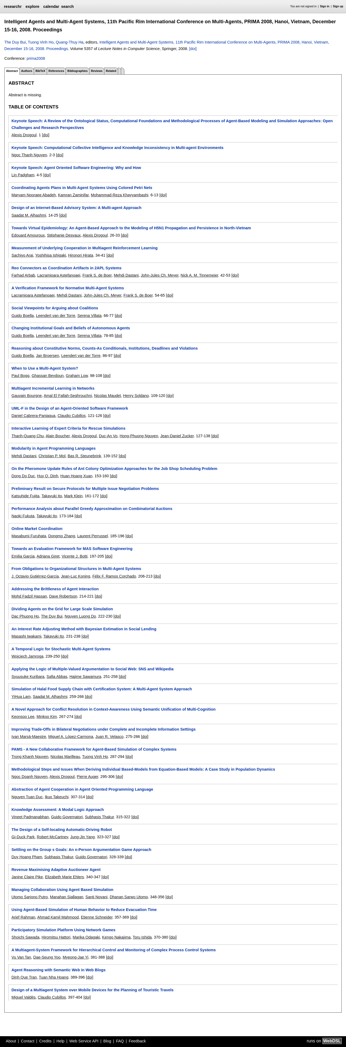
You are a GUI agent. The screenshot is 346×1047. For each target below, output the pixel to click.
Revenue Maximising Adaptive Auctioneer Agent (55, 869)
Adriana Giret (47, 556)
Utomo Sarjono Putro (29, 897)
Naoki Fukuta (22, 516)
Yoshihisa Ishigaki (50, 255)
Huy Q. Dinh (47, 476)
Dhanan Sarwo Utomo (129, 897)
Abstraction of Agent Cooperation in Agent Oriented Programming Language (82, 789)
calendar (51, 6)
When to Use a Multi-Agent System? (44, 368)
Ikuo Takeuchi (57, 797)
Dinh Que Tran (24, 977)
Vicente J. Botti (75, 556)
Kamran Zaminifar (73, 195)
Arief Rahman (23, 917)
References (56, 70)
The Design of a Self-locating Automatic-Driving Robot (61, 829)
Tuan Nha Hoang (53, 977)
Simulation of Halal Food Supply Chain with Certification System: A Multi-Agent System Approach (101, 689)
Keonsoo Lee (22, 716)
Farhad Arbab (23, 275)
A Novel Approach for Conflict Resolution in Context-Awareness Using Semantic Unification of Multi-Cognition (113, 709)
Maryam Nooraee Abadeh (33, 195)
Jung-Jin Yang (82, 837)
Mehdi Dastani (126, 275)
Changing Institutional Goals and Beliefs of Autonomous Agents (70, 328)
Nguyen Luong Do (80, 616)
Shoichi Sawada (25, 937)
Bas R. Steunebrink (84, 456)
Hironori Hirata (80, 255)
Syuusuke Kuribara (27, 676)
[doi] (193, 49)
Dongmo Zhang (61, 536)
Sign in (325, 6)
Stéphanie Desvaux (64, 235)
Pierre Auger (87, 776)
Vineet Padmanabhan (30, 817)
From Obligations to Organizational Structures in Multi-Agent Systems (76, 568)
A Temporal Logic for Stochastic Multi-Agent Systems (60, 649)
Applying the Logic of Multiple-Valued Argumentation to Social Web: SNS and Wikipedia (92, 669)
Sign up (338, 6)
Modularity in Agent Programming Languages (53, 448)
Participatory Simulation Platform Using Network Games (63, 930)
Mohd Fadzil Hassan (29, 596)
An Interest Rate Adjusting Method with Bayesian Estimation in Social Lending (83, 629)
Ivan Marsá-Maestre (28, 736)
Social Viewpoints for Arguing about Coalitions (54, 308)
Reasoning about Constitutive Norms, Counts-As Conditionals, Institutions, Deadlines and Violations (104, 348)
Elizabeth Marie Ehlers (64, 877)
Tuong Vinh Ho (41, 42)
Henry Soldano (136, 395)
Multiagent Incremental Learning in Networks (52, 388)
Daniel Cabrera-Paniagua (33, 415)
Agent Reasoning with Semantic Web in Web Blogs (58, 970)
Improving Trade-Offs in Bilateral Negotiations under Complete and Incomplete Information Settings (103, 729)
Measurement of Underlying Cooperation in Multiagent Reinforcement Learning (84, 248)
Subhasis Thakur (99, 817)
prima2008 (35, 58)
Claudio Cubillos (72, 415)
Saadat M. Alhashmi (28, 215)
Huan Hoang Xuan (76, 476)
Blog (107, 1041)
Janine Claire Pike (27, 877)
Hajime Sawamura (85, 676)
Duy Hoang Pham (26, 857)
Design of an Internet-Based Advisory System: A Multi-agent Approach (76, 208)
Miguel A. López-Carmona (70, 736)
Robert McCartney (52, 837)
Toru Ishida (142, 937)
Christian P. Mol (51, 456)
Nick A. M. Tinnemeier (199, 275)
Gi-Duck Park (23, 837)
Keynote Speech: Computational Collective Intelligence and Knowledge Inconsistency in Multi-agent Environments (117, 147)
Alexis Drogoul (23, 135)
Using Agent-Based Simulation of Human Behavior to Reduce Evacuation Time (84, 909)
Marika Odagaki (86, 937)
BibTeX (40, 70)
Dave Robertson (63, 596)
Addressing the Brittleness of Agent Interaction (55, 589)
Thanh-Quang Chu (27, 436)
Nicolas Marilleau (65, 756)
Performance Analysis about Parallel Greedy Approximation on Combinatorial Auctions (91, 508)
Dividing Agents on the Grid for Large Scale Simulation (62, 609)
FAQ (120, 1041)
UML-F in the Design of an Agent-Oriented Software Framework (69, 408)
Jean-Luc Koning (75, 576)
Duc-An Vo (108, 436)
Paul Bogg (20, 375)
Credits (45, 1041)
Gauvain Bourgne (26, 395)
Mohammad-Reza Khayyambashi (119, 195)
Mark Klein (73, 496)
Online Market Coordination (36, 528)
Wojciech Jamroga (27, 656)
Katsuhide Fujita (25, 496)
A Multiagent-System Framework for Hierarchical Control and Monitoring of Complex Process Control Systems (113, 950)
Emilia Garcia (23, 556)
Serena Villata (89, 315)
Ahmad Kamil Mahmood (58, 917)
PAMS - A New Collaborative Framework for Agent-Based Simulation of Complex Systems (94, 749)
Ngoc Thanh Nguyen (29, 155)
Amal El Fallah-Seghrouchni (68, 395)
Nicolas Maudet (107, 395)
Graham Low (77, 375)
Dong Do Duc (23, 476)
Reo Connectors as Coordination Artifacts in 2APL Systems (66, 268)
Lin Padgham (22, 175)
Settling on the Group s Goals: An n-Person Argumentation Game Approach (81, 849)
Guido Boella (22, 315)
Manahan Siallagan (66, 897)
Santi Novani (96, 897)
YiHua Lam (21, 696)
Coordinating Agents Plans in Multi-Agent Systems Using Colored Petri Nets (81, 187)
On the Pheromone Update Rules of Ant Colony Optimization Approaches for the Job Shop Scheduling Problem (114, 468)
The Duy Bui (15, 42)
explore (32, 6)
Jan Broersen (47, 355)
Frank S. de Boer (97, 275)
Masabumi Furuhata (28, 536)
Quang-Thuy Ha (69, 42)
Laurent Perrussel (92, 536)
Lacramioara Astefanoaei (58, 275)
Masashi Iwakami (26, 636)
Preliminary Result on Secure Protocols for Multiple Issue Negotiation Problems (85, 488)
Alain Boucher (58, 436)
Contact (27, 1041)
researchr (13, 6)
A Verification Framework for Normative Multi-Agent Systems (67, 288)
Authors (26, 70)
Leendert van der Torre (55, 315)
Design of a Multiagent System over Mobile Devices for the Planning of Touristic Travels (92, 990)
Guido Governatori (67, 817)
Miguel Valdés (23, 997)
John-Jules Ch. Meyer (159, 275)
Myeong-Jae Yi (75, 957)
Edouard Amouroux (28, 235)
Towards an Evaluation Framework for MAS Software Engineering (71, 548)
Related (111, 70)
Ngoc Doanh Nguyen (29, 776)
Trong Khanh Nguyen (29, 756)
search (67, 6)
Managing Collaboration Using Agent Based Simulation (62, 889)
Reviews (96, 70)
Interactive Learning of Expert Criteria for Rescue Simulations (68, 428)
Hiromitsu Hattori (56, 937)
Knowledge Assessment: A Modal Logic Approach (57, 809)
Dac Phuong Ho (25, 616)
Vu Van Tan (21, 957)
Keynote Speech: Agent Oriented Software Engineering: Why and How (76, 167)
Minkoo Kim (46, 716)
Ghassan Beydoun (48, 375)
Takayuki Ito (51, 496)
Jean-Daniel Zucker (177, 436)
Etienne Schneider (96, 917)
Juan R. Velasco (109, 736)
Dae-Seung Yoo (47, 957)
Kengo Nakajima (116, 937)
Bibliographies (77, 70)
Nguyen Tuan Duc (26, 797)
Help (60, 1041)
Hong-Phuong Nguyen (138, 436)
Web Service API (83, 1041)
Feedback (137, 1041)
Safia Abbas (56, 676)
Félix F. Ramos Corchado (114, 576)
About (11, 1041)
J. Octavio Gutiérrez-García (35, 576)
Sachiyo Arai (22, 255)
